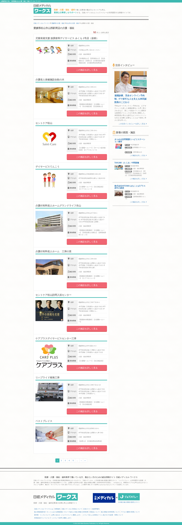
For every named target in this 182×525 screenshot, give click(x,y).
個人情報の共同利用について (110, 512)
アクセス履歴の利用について (130, 512)
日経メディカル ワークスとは (43, 509)
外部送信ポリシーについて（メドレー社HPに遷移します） (53, 518)
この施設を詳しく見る (87, 70)
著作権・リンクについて (42, 515)
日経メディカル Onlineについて (72, 509)
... (77, 460)
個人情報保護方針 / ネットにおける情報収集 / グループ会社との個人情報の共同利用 (61, 512)
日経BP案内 (95, 509)
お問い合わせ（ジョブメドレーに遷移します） (66, 515)
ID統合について (95, 512)
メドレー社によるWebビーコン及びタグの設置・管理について (103, 515)
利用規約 (57, 509)
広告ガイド (86, 509)
